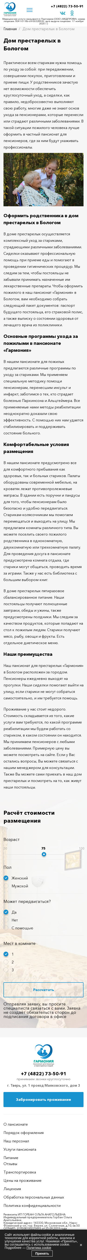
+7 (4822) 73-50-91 (67, 6)
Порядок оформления (23, 1132)
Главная (10, 28)
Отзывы (10, 1163)
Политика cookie (38, 1248)
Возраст (11, 839)
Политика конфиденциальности (32, 1205)
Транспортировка (19, 1172)
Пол (7, 867)
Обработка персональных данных (33, 1197)
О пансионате (15, 1124)
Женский (20, 878)
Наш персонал (16, 1141)
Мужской (20, 886)
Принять (42, 1253)
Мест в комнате (19, 943)
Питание (10, 1157)
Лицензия (12, 1188)
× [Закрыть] (81, 1245)
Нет (15, 920)
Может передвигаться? (27, 901)
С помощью (22, 928)
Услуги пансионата (19, 1149)
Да (14, 912)
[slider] (44, 854)
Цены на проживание (22, 1180)
